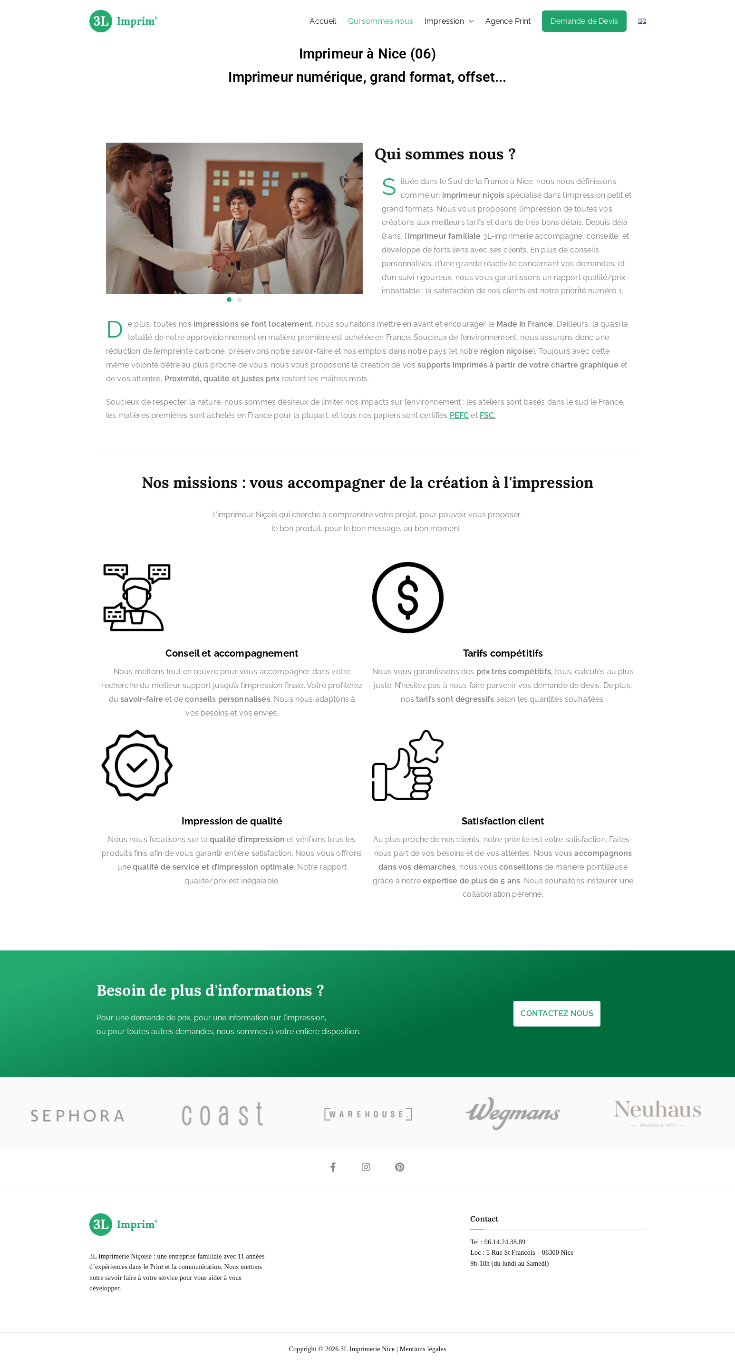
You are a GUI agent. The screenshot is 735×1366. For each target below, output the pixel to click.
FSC (487, 415)
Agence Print (508, 21)
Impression (449, 21)
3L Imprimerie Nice (367, 1349)
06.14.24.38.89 (504, 1242)
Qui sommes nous (380, 21)
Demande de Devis (584, 21)
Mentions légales (423, 1349)
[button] (469, 21)
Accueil (322, 21)
